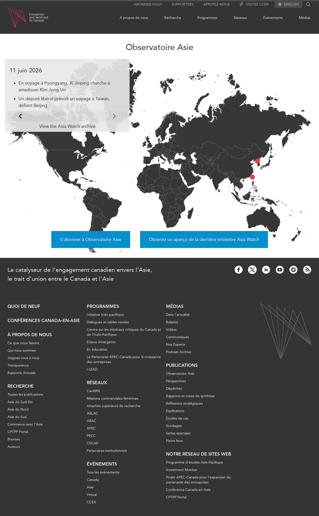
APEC (91, 428)
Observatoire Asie (180, 374)
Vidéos (171, 330)
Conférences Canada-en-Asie (43, 320)
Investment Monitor (181, 470)
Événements (273, 18)
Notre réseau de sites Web (198, 454)
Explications (175, 411)
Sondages (174, 426)
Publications (182, 365)
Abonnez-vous (148, 4)
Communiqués (177, 337)
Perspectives (176, 381)
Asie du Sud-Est (20, 402)
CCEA (91, 502)
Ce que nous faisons (23, 343)
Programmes (207, 18)
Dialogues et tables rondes (108, 322)
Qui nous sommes (21, 350)
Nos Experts (175, 344)
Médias (304, 18)
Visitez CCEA (254, 4)
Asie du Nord (18, 409)
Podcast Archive (178, 352)
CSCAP (92, 443)
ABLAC (92, 413)
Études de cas (177, 418)
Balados (172, 322)
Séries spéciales (178, 433)
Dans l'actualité (178, 315)
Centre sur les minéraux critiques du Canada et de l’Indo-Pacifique (124, 332)
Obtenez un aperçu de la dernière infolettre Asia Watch (204, 239)
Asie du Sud (17, 417)
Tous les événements (103, 472)
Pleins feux (174, 441)
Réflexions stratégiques (184, 403)
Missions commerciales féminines (112, 398)
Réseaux (240, 18)
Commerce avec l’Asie (25, 424)
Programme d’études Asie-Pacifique (194, 462)
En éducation (97, 349)
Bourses (13, 439)
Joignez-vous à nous (23, 358)
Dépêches (174, 388)
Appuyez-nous (216, 4)
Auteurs (13, 447)
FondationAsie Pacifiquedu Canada (38, 17)
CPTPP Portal (17, 432)
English (291, 4)
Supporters (183, 4)
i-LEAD (92, 369)
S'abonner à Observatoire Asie (90, 239)
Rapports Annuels (21, 373)
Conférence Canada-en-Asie (188, 490)
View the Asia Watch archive (67, 126)
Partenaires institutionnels (107, 451)
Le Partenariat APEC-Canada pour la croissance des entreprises (124, 359)
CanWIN (93, 391)
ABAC (91, 421)
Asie (90, 487)
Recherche (172, 18)
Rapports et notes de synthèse (190, 396)
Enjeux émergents (101, 342)
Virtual (92, 495)
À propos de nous (134, 18)
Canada (93, 480)
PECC (91, 436)
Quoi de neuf (23, 306)
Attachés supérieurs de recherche (113, 406)
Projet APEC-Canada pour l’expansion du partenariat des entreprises (198, 479)
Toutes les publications (25, 394)
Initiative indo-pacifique (105, 315)
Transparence (18, 365)
